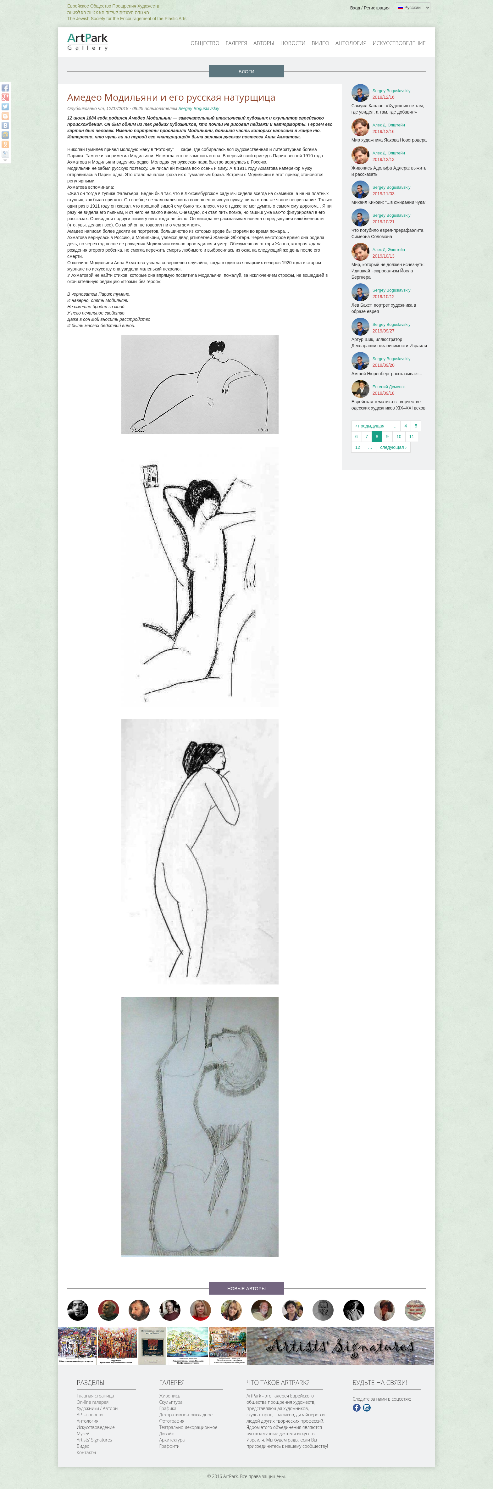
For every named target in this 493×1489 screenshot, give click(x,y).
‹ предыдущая (370, 425)
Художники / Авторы (97, 1408)
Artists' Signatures (94, 1440)
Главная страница (95, 1396)
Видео (320, 43)
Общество (205, 43)
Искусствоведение (399, 43)
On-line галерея (92, 1402)
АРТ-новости (90, 1415)
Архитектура (172, 1440)
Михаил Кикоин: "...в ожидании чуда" (389, 202)
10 (399, 436)
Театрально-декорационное (188, 1427)
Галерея (236, 43)
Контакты (86, 1452)
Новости (293, 43)
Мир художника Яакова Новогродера (389, 139)
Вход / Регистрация (370, 7)
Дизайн (166, 1433)
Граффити (169, 1446)
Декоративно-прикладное (186, 1415)
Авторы (263, 43)
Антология (351, 43)
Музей (83, 1433)
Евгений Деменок (389, 386)
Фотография (172, 1421)
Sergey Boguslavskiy (198, 108)
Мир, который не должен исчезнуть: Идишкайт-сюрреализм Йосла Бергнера (388, 271)
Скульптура (171, 1402)
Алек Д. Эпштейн (389, 125)
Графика (167, 1408)
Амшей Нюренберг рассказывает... (387, 373)
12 (357, 447)
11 (411, 436)
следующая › (393, 447)
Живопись (169, 1396)
